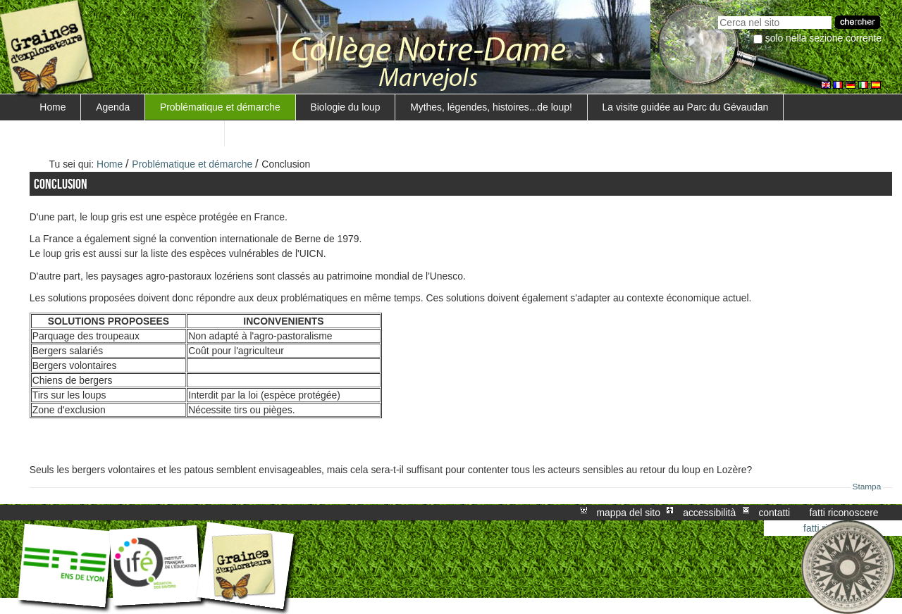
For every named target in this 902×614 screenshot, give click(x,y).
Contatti (774, 512)
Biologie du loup (346, 107)
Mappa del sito (628, 512)
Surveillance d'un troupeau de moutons (124, 133)
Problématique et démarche (220, 107)
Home (52, 107)
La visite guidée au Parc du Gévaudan (686, 107)
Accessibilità (709, 512)
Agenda (113, 107)
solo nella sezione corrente (823, 38)
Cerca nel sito (717, 14)
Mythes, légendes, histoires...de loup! (491, 107)
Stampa (867, 486)
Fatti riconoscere (843, 512)
